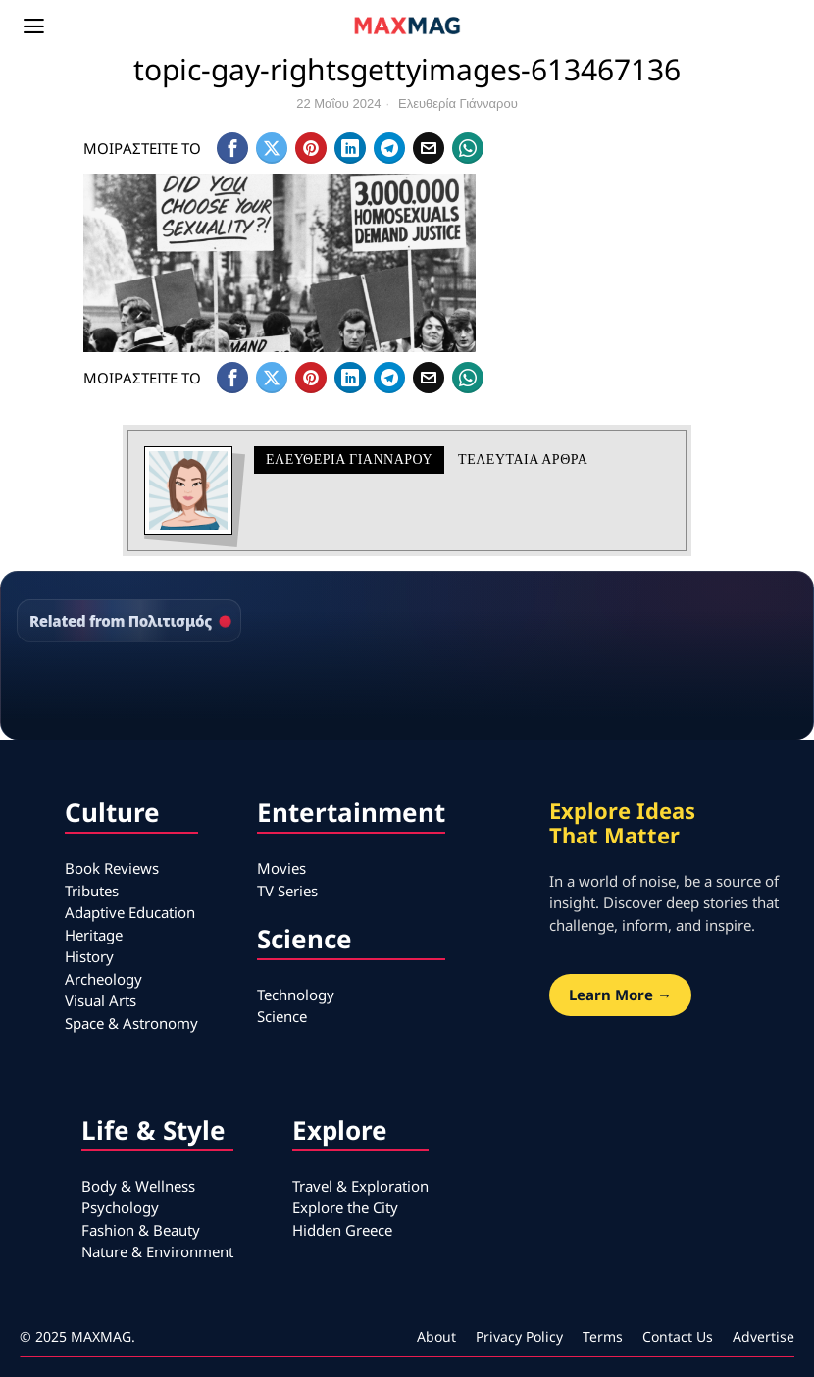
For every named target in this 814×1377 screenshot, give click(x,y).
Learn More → (620, 994)
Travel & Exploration (360, 1186)
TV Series (287, 890)
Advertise (763, 1336)
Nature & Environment (157, 1251)
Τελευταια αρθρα (522, 459)
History (89, 956)
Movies (281, 868)
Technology (295, 994)
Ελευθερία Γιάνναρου (458, 103)
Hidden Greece (342, 1230)
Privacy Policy (519, 1336)
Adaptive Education (130, 912)
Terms (603, 1336)
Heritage (94, 934)
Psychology (120, 1207)
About (436, 1336)
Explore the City (345, 1207)
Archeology (103, 979)
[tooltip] (232, 148)
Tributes (92, 890)
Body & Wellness (138, 1186)
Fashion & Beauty (140, 1230)
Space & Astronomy (131, 1023)
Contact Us (677, 1336)
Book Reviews (112, 868)
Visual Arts (100, 1000)
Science (282, 1016)
